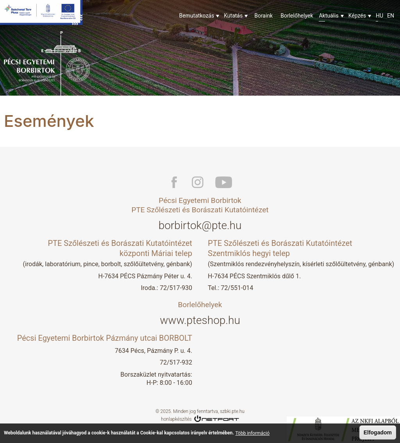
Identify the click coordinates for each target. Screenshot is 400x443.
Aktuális (328, 15)
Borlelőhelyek (296, 15)
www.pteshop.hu (200, 320)
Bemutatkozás (196, 15)
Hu (379, 15)
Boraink (263, 15)
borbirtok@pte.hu (200, 225)
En (390, 15)
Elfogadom (378, 433)
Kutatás (233, 15)
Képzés (357, 15)
